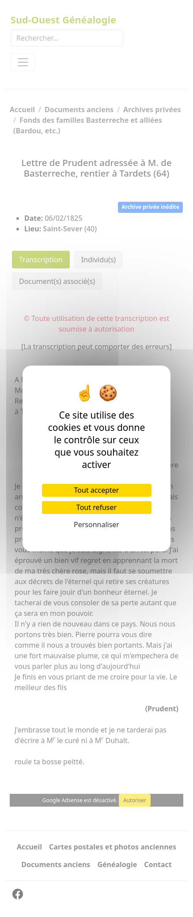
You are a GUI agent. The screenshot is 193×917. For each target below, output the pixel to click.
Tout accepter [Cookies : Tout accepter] (96, 490)
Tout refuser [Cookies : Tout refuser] (96, 507)
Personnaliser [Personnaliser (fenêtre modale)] (96, 524)
